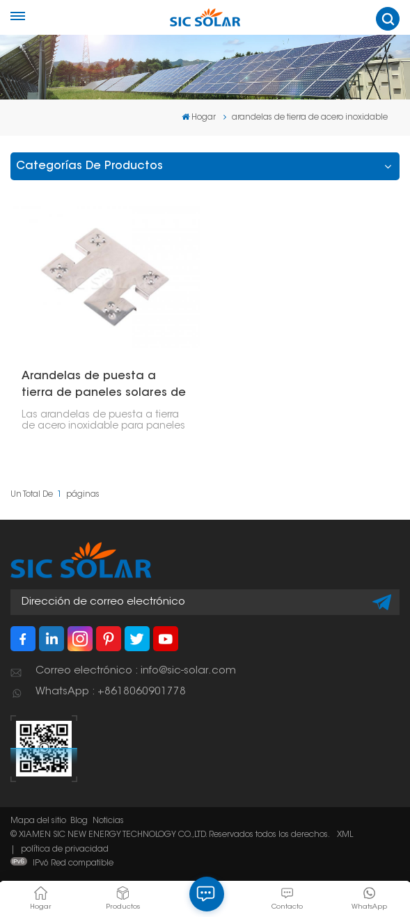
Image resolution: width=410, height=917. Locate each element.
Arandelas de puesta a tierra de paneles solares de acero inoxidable (104, 386)
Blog (79, 821)
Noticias (108, 821)
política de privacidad (65, 849)
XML (345, 835)
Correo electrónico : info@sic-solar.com (136, 671)
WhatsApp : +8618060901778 (111, 692)
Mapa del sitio (38, 821)
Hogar (199, 117)
